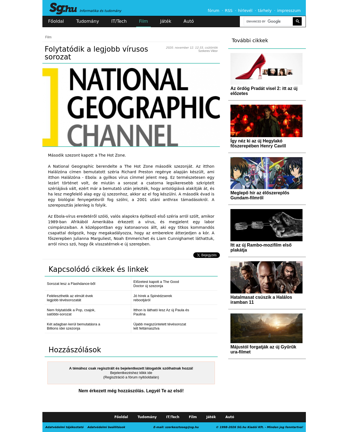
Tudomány (87, 21)
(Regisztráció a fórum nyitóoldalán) (131, 377)
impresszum (289, 10)
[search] (268, 21)
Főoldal (56, 21)
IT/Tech (119, 21)
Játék (165, 21)
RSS (229, 10)
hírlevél (245, 10)
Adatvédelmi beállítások (106, 427)
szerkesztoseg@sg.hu (182, 427)
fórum (213, 10)
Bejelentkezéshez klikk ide (131, 373)
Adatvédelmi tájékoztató (64, 427)
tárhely (264, 10)
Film (143, 21)
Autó (189, 21)
